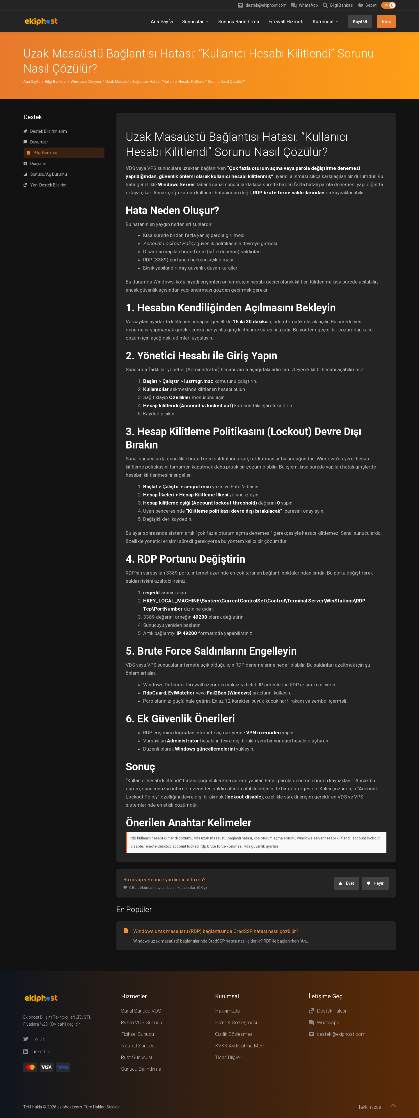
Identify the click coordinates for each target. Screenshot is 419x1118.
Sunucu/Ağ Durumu (45, 142)
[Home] (161, 21)
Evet (346, 851)
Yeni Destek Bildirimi (46, 152)
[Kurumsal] (325, 21)
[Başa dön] (393, 1105)
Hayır (375, 851)
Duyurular (36, 109)
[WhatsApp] (304, 5)
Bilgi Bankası (55, 49)
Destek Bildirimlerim (45, 99)
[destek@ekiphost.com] (262, 5)
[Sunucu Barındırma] (239, 21)
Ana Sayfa (31, 49)
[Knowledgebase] (338, 5)
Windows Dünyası (86, 49)
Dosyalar (35, 131)
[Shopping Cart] (367, 5)
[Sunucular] (195, 21)
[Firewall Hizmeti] (286, 21)
